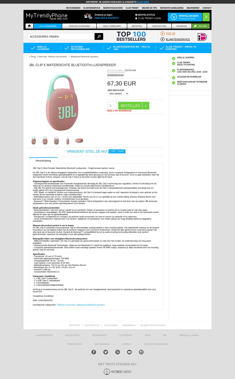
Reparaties (137, 26)
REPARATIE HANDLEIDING (172, 8)
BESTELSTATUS (146, 15)
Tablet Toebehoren (112, 26)
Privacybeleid (74, 344)
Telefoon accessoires (66, 305)
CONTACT (126, 344)
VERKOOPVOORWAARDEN (155, 344)
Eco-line (203, 26)
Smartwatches (159, 26)
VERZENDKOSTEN (115, 75)
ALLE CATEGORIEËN (47, 26)
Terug (33, 56)
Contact (207, 8)
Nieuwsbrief (193, 8)
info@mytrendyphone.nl (153, 325)
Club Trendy (132, 8)
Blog (147, 335)
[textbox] (65, 36)
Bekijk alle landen (189, 335)
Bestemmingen (102, 344)
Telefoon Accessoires (79, 26)
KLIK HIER (143, 2)
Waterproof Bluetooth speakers (91, 305)
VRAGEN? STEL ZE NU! (96, 151)
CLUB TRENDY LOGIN (149, 18)
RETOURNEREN (73, 8)
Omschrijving (43, 160)
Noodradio (182, 26)
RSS (165, 335)
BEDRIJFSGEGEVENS (113, 8)
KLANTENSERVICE (91, 8)
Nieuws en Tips (149, 8)
